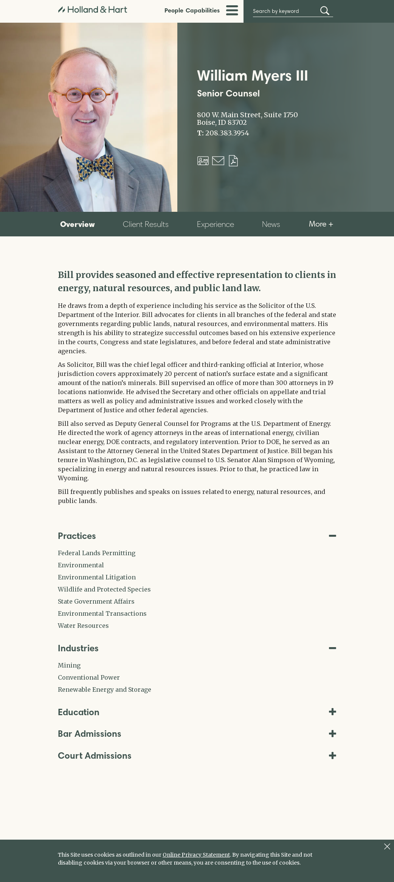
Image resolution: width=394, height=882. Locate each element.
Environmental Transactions (102, 613)
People (173, 10)
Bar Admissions (197, 733)
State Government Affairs (96, 601)
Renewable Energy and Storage (104, 689)
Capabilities (203, 10)
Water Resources (83, 625)
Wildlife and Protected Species (104, 589)
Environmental (81, 565)
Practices (197, 535)
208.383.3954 (227, 133)
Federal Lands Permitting (96, 553)
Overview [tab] (77, 224)
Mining (69, 665)
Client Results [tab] (146, 224)
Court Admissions (197, 755)
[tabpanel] (197, 387)
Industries (197, 648)
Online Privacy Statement (196, 854)
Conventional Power (89, 677)
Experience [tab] (215, 224)
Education (197, 712)
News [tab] (271, 224)
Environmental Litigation (97, 577)
